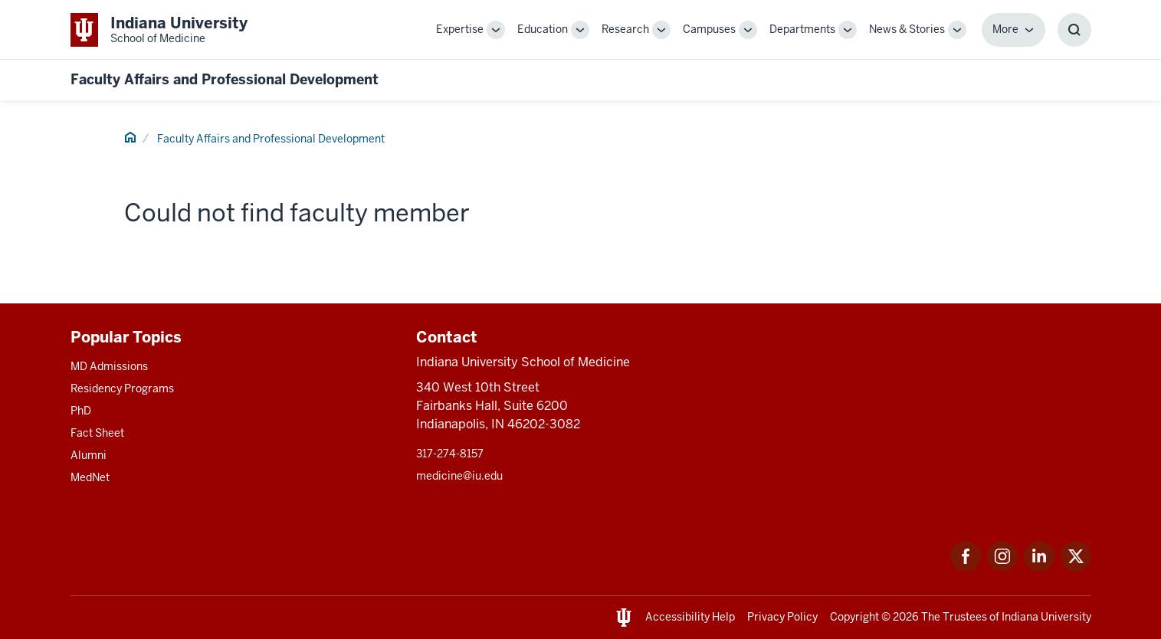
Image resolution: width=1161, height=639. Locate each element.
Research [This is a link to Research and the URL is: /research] (625, 29)
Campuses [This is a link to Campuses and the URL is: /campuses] (709, 29)
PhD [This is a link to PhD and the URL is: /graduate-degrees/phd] (81, 411)
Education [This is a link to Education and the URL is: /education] (542, 29)
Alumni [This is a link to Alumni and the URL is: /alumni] (89, 455)
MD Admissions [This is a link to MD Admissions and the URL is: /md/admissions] (109, 366)
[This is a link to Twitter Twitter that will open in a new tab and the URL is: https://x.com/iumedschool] (1076, 567)
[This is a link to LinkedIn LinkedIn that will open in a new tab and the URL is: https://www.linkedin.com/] (1039, 567)
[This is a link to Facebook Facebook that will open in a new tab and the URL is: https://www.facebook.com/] (965, 567)
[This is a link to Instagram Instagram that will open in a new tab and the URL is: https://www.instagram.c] (1002, 567)
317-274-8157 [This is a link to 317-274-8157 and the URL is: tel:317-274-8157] (450, 453)
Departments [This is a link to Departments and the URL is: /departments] (802, 29)
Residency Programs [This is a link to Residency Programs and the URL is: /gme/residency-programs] (122, 388)
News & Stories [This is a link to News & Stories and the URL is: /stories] (907, 29)
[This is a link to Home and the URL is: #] (130, 139)
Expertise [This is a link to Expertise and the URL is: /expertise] (460, 29)
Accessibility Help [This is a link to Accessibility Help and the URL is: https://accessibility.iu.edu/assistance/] (690, 617)
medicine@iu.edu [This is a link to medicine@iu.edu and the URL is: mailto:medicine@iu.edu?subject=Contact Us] (459, 476)
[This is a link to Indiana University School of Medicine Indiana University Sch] (159, 29)
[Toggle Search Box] (1074, 30)
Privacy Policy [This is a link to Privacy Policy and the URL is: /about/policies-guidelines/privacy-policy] (782, 617)
